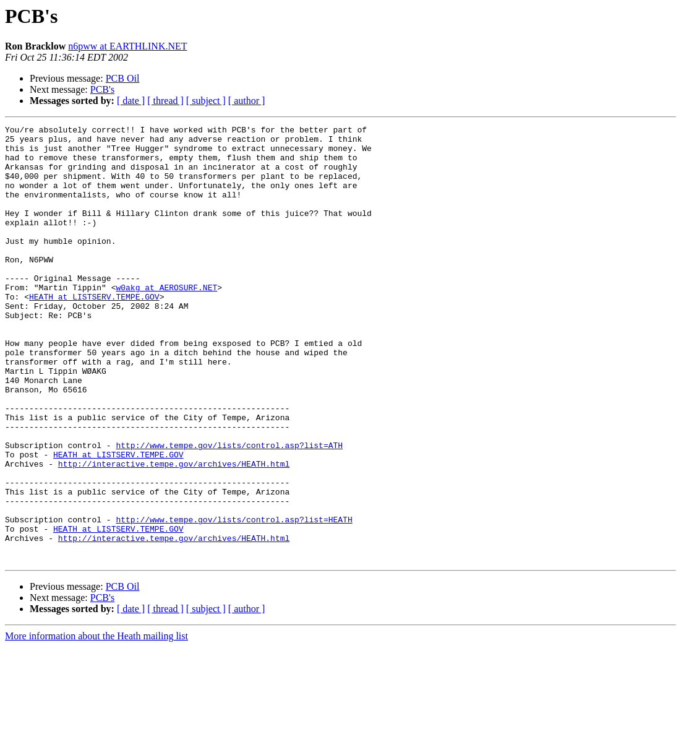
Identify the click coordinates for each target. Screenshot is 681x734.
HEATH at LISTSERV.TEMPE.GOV (94, 331)
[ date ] (131, 100)
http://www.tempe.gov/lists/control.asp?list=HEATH (234, 599)
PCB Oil (123, 78)
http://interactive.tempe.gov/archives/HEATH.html (173, 532)
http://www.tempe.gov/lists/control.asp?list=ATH (229, 510)
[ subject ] (206, 100)
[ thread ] (165, 100)
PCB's (102, 89)
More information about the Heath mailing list (96, 723)
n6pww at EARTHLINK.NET (127, 46)
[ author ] (246, 100)
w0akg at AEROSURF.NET (166, 320)
